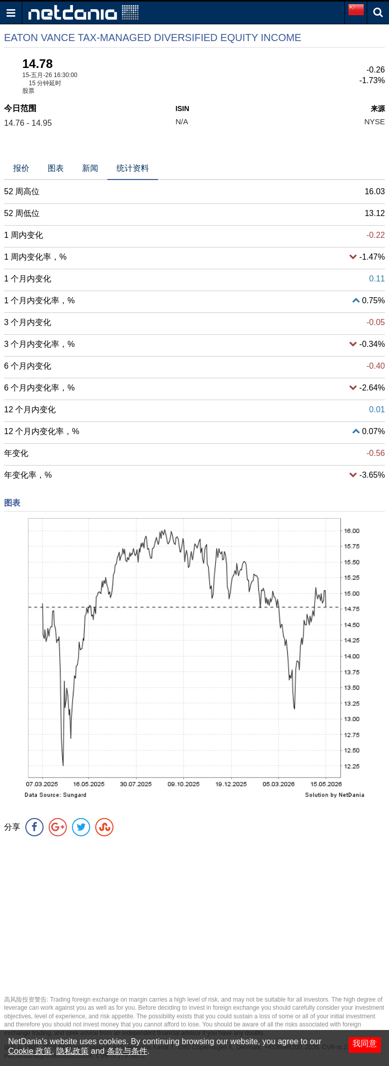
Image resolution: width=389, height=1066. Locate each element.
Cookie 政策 (30, 1051)
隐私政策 (72, 1051)
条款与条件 (127, 1051)
